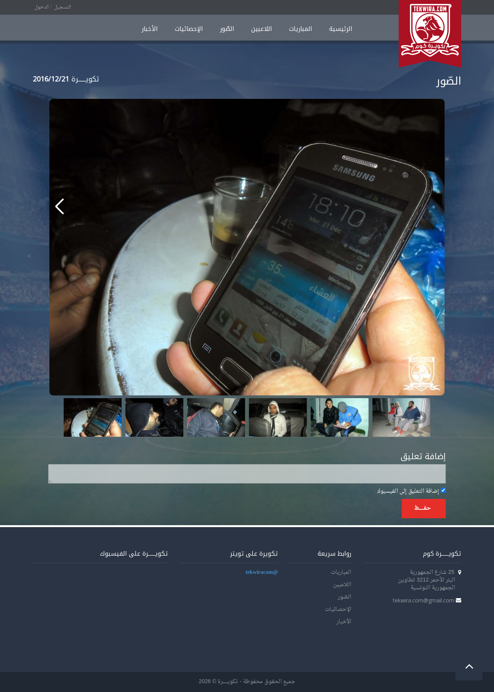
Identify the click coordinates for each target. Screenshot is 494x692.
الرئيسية (340, 29)
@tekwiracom (261, 572)
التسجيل (62, 7)
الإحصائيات (189, 29)
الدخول (41, 7)
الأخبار (150, 29)
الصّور (227, 29)
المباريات (300, 29)
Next (420, 417)
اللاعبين (261, 29)
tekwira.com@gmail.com (423, 600)
